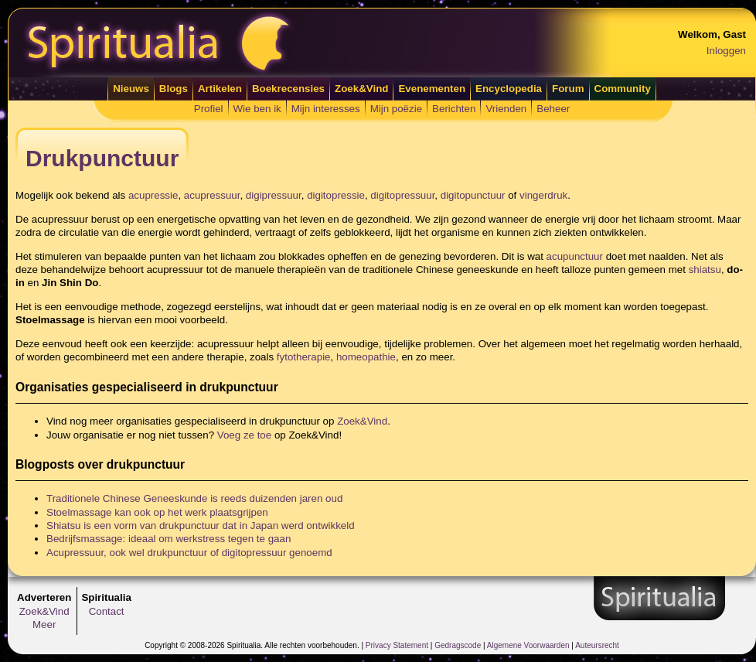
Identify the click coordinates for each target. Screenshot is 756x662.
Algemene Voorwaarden (528, 645)
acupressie (153, 195)
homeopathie (366, 357)
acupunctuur (575, 256)
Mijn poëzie (396, 108)
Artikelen (220, 88)
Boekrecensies (288, 88)
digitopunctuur (473, 195)
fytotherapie (304, 357)
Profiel (208, 108)
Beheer (553, 108)
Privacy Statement (397, 645)
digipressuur (273, 195)
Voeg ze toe (244, 435)
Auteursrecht (597, 645)
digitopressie (336, 195)
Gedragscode (457, 645)
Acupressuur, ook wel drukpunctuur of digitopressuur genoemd (189, 552)
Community (622, 88)
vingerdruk (543, 195)
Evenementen (431, 88)
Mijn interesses (325, 108)
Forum (568, 88)
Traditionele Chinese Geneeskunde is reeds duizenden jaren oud (194, 498)
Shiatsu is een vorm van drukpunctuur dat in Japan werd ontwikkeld (200, 525)
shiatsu (705, 269)
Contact (106, 611)
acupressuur (212, 195)
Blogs (173, 88)
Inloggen (726, 50)
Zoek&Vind (361, 88)
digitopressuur (402, 195)
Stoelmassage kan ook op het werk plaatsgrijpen (157, 512)
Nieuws (131, 88)
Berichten (453, 108)
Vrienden (505, 108)
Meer (44, 624)
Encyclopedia (508, 88)
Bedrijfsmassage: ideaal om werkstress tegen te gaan (168, 538)
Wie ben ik (257, 108)
